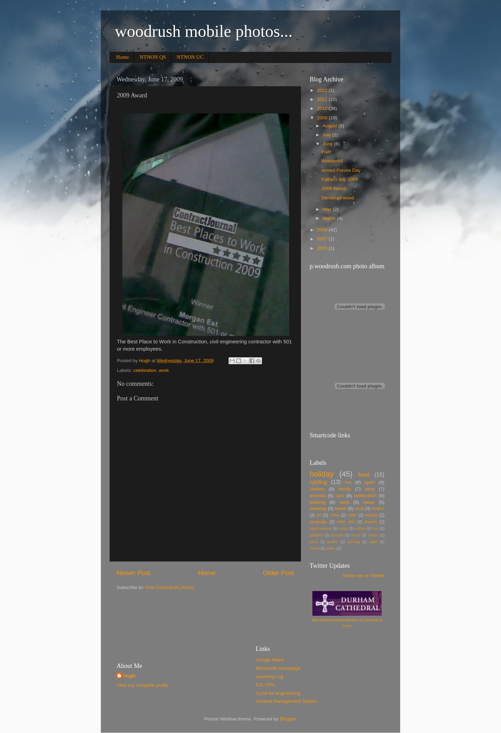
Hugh (130, 675)
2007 (323, 238)
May (328, 209)
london (378, 508)
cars (339, 495)
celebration (144, 370)
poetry (332, 542)
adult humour (321, 528)
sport (370, 482)
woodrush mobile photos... (204, 31)
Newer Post (134, 572)
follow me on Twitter (363, 575)
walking (317, 502)
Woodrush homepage (278, 668)
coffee (360, 528)
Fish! (326, 151)
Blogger (288, 719)
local (359, 508)
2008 (323, 229)
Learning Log (269, 676)
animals (318, 495)
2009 (323, 117)
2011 (323, 99)
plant (314, 542)
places (371, 521)
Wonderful (332, 161)
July (327, 134)
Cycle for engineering (278, 693)
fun (348, 482)
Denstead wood (337, 197)
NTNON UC (190, 57)
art (318, 515)
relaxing (318, 508)
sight (373, 542)
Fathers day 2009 (339, 179)
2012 (323, 90)
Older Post (278, 572)
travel (341, 508)
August (331, 125)
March (330, 218)
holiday (321, 474)
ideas (368, 502)
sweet (314, 548)
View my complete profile (143, 685)
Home (122, 57)
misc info (346, 521)
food (363, 474)
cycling (318, 482)
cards (343, 528)
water (330, 548)
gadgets (316, 535)
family (345, 489)
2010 (323, 108)
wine (370, 489)
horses (371, 515)
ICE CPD (265, 684)
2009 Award (333, 188)
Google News (270, 659)
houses (337, 535)
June (328, 143)
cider (352, 515)
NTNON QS (153, 57)
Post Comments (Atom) (169, 587)
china (334, 515)
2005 (323, 248)
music (373, 535)
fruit (375, 528)
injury (355, 535)
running (353, 542)
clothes (317, 489)
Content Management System (287, 701)
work (164, 370)
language (318, 521)
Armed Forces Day (341, 170)
